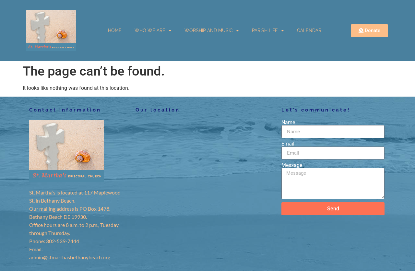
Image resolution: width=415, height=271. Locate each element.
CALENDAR (309, 30)
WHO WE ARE (153, 30)
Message (291, 165)
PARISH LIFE (268, 30)
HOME (115, 30)
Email (287, 144)
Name (288, 122)
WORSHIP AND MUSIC (211, 30)
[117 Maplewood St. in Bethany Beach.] (202, 168)
